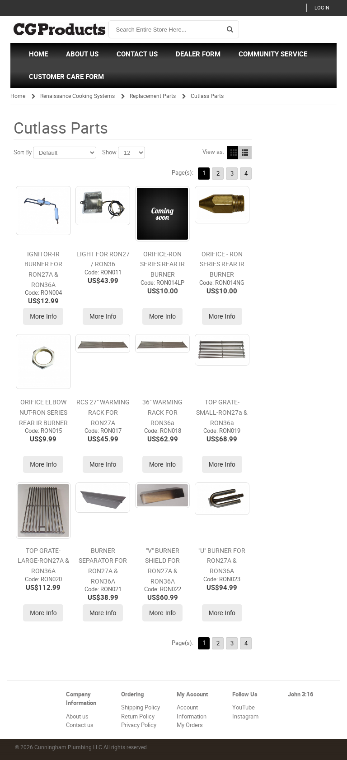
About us (77, 716)
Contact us (80, 725)
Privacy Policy (138, 725)
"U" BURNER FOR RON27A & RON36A (221, 561)
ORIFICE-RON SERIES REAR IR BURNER (162, 264)
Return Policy (138, 716)
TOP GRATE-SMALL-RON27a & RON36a (222, 412)
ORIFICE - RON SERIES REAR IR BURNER (222, 264)
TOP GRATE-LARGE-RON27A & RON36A (43, 561)
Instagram (245, 716)
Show (109, 152)
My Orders (190, 725)
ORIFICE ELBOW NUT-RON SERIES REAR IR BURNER (43, 412)
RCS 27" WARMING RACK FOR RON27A (103, 412)
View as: (213, 151)
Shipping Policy (140, 707)
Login (321, 8)
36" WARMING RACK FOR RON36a (162, 412)
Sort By (23, 152)
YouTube (243, 707)
